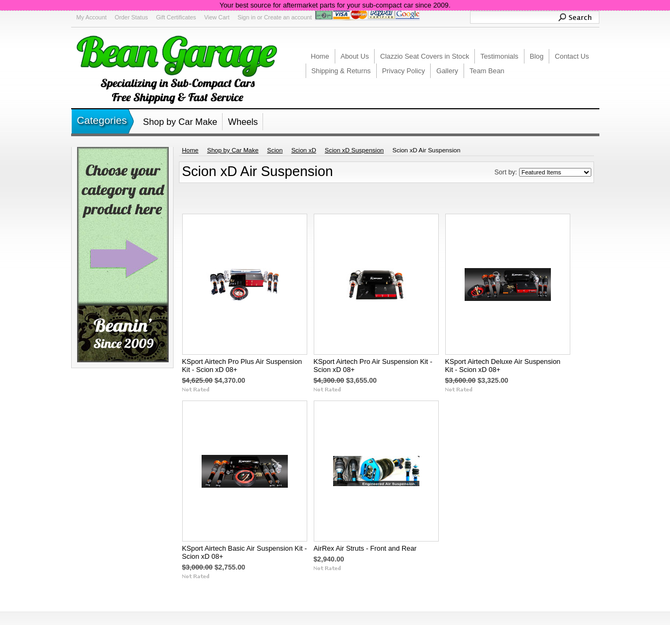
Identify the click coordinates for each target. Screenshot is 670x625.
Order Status (131, 17)
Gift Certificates (176, 17)
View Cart (217, 17)
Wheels (243, 122)
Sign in (246, 17)
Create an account (288, 17)
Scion (275, 150)
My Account (92, 17)
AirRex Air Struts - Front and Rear (365, 548)
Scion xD (303, 150)
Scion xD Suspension (354, 150)
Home (190, 150)
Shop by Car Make (180, 122)
